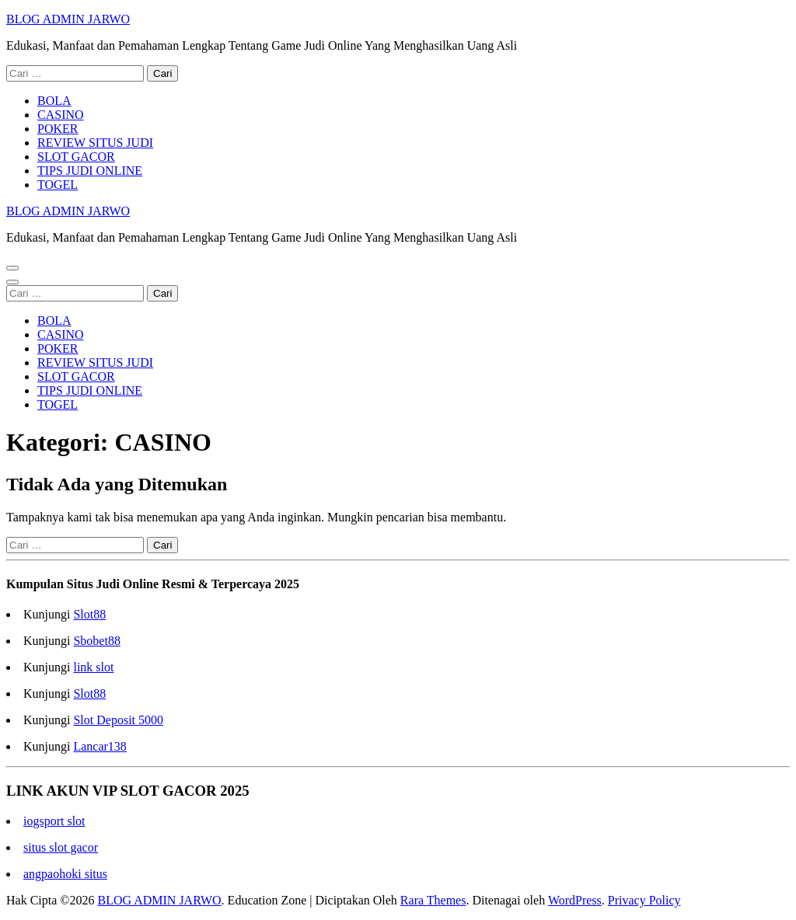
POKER (57, 128)
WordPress (575, 900)
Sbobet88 (96, 640)
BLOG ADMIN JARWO (68, 19)
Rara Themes (433, 900)
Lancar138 (99, 746)
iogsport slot (54, 821)
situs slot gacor (60, 847)
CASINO (60, 114)
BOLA (54, 100)
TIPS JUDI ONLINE (89, 170)
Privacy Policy (644, 900)
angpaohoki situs (65, 873)
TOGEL (57, 184)
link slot (93, 667)
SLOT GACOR (76, 156)
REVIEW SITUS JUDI (95, 142)
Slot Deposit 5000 (118, 720)
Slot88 (89, 614)
